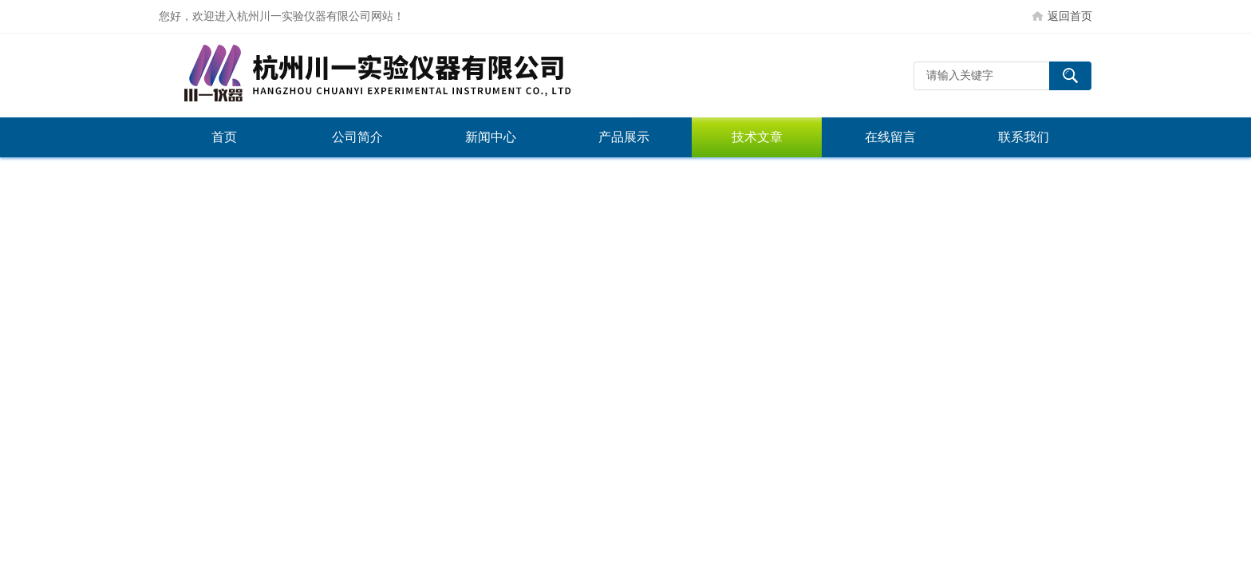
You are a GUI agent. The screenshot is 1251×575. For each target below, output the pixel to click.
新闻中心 (490, 137)
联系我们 (1023, 137)
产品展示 (623, 137)
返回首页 (1070, 16)
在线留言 (890, 137)
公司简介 (357, 137)
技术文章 (757, 137)
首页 (224, 137)
